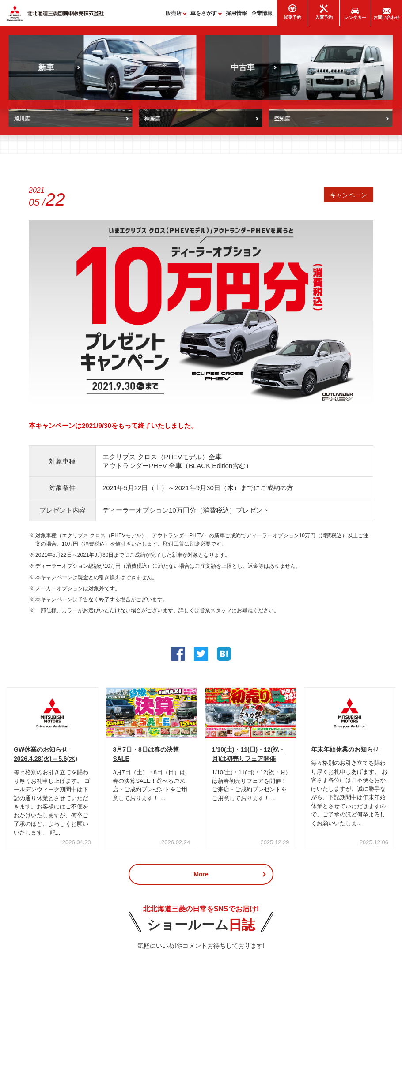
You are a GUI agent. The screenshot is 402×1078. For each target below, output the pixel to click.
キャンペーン (348, 197)
